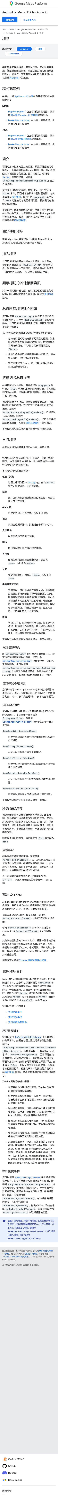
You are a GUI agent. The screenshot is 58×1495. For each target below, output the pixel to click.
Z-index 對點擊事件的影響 (32, 960)
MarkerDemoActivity (18, 120)
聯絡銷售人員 (29, 19)
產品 (12, 29)
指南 (41, 33)
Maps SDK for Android (32, 12)
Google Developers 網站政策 (16, 1257)
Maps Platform (31, 4)
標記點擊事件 (15, 1012)
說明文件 (44, 29)
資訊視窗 (14, 77)
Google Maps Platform (26, 29)
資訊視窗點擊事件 (17, 1022)
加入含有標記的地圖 (20, 139)
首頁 (4, 29)
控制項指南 (20, 220)
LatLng (31, 482)
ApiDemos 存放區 (24, 96)
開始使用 (10, 19)
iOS (40, 49)
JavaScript (13, 53)
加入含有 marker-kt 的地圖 (24, 115)
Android (7, 12)
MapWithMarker (16, 111)
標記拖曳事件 (33, 422)
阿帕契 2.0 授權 (30, 1254)
